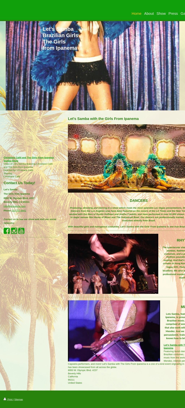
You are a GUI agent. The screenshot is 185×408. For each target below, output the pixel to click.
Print (8, 399)
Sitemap (18, 399)
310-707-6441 (18, 210)
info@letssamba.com (15, 206)
